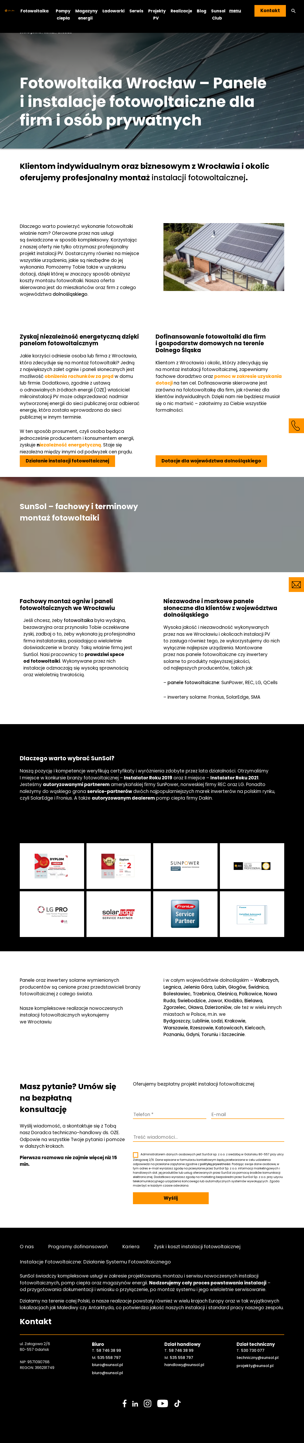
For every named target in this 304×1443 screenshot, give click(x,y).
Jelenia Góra (197, 987)
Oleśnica (227, 994)
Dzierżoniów (218, 1007)
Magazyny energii (86, 14)
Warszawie (175, 1028)
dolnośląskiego (70, 294)
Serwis (136, 11)
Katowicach (229, 1028)
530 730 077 (252, 1350)
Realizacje (181, 11)
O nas (27, 1246)
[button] (293, 11)
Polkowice (250, 994)
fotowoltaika (78, 620)
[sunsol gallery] (52, 866)
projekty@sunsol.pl (255, 1365)
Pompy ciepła (63, 14)
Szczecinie (233, 1034)
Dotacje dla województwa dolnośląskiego (211, 461)
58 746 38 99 (108, 1350)
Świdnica (258, 987)
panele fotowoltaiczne (193, 682)
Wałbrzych (266, 980)
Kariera (131, 1246)
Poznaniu (173, 1034)
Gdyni (192, 1034)
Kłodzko (233, 1000)
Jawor (215, 1000)
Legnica (172, 987)
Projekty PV (157, 14)
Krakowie (235, 1021)
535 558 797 (109, 1357)
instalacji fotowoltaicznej (199, 177)
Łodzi (217, 1021)
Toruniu (209, 1034)
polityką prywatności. (215, 1164)
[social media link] (124, 1403)
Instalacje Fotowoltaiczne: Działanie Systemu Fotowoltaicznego (95, 1261)
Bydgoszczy (176, 1021)
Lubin (220, 987)
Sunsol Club (218, 14)
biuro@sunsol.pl (107, 1365)
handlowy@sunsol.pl (184, 1365)
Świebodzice (191, 1000)
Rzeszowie (201, 1028)
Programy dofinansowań (78, 1246)
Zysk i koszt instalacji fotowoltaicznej (197, 1246)
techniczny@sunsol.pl (258, 1357)
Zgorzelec (174, 1007)
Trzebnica (204, 994)
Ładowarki (113, 11)
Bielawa (253, 1000)
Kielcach (254, 1028)
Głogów (237, 987)
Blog (201, 11)
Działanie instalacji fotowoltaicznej (67, 461)
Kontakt (270, 10)
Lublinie (201, 1021)
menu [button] (235, 11)
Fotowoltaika (34, 11)
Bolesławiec (177, 994)
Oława (195, 1007)
